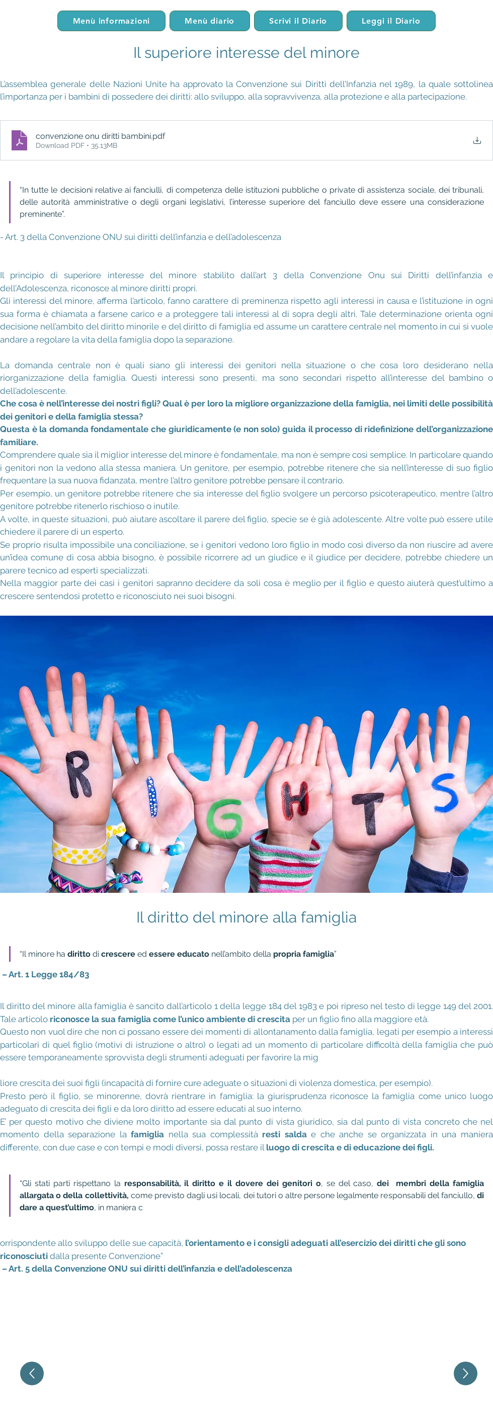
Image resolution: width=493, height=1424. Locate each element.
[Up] (32, 1373)
